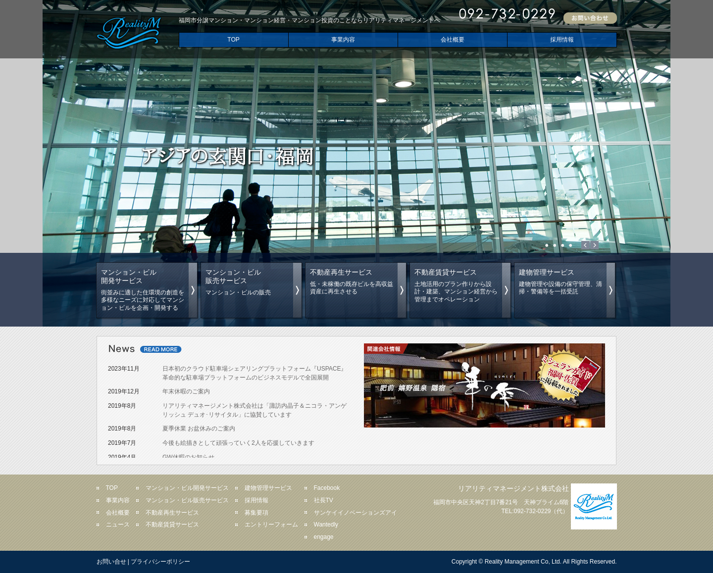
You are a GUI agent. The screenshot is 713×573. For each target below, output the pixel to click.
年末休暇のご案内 (186, 391)
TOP (233, 39)
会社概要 (452, 39)
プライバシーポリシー (160, 561)
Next (594, 245)
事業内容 (343, 39)
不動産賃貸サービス (172, 524)
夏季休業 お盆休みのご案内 (198, 428)
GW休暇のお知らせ (188, 457)
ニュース (118, 524)
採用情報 (562, 39)
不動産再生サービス (172, 512)
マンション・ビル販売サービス (187, 500)
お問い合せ (111, 561)
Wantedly (326, 524)
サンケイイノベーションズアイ (355, 512)
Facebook (327, 487)
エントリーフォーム (271, 524)
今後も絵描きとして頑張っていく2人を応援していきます (238, 442)
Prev (585, 245)
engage (324, 536)
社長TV (323, 500)
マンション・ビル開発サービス (187, 487)
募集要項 (256, 512)
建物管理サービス (268, 487)
